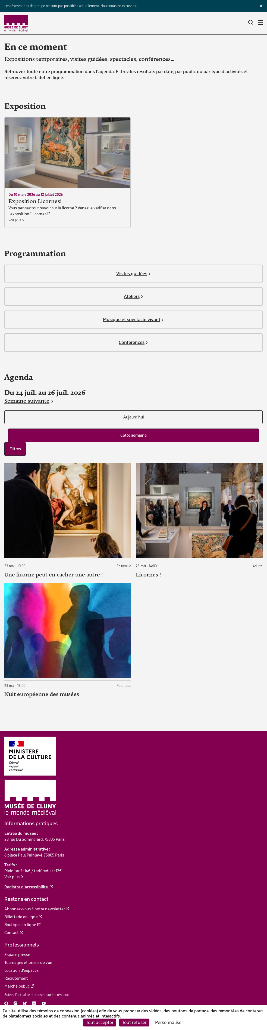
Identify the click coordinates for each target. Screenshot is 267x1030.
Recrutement (16, 978)
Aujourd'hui (133, 417)
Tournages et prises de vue (28, 962)
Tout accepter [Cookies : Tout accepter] (100, 1022)
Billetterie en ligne (21, 916)
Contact (11, 932)
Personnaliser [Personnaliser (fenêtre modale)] (169, 1022)
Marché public (17, 986)
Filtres (15, 448)
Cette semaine (133, 435)
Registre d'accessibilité (26, 887)
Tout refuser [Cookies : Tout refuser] (134, 1022)
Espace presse (17, 954)
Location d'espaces (21, 970)
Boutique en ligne (20, 924)
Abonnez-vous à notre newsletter (34, 909)
